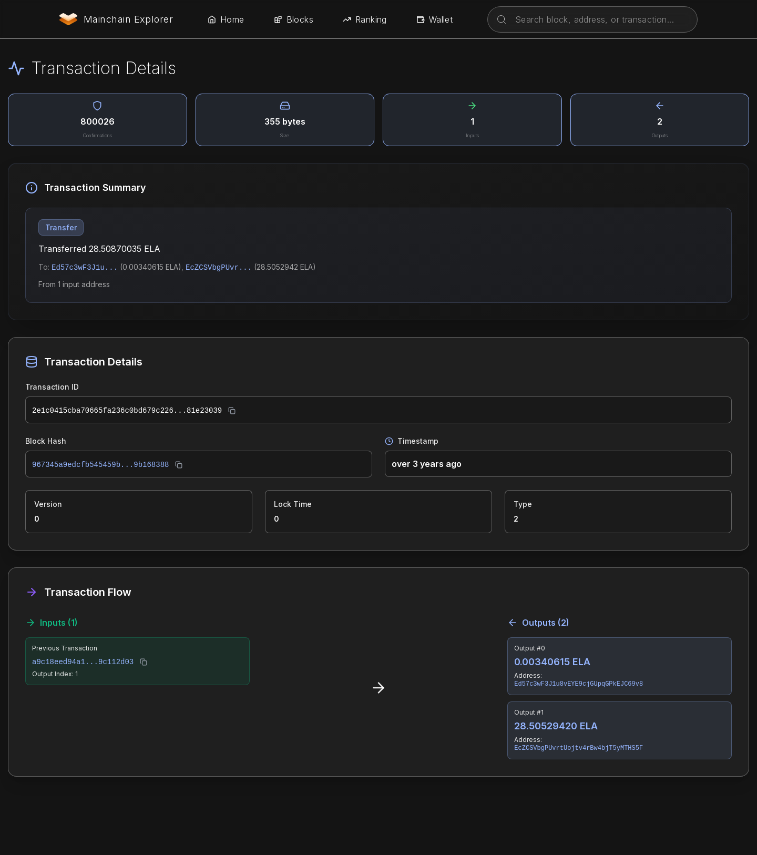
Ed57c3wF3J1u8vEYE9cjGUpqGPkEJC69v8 (578, 684)
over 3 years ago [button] (427, 464)
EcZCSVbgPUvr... (219, 267)
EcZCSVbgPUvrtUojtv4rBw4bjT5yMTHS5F (578, 748)
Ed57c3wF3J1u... (85, 267)
